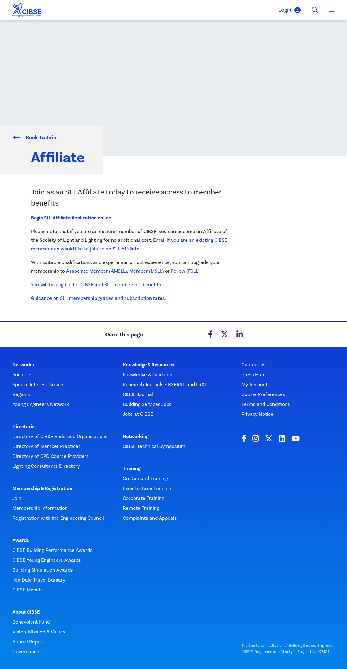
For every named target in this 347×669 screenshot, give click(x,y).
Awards (20, 540)
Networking (135, 436)
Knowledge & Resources (148, 365)
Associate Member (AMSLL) (96, 271)
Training (131, 469)
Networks (23, 365)
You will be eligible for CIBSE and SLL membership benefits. (97, 285)
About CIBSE (26, 612)
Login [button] (289, 10)
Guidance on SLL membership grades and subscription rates (98, 298)
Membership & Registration (42, 488)
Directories (24, 427)
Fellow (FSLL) (185, 271)
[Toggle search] (315, 10)
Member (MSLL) (146, 271)
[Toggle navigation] (331, 10)
